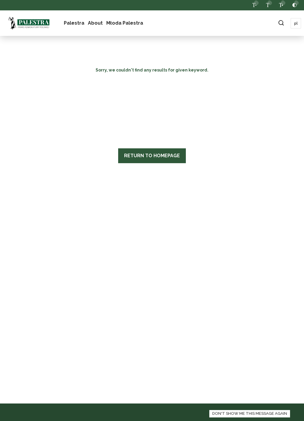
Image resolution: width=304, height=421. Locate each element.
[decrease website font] (254, 5)
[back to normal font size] (267, 5)
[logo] (28, 23)
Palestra (74, 23)
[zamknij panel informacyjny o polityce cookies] (249, 413)
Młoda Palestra (124, 23)
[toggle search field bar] (281, 23)
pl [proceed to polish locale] (296, 23)
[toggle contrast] (294, 5)
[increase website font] (281, 5)
